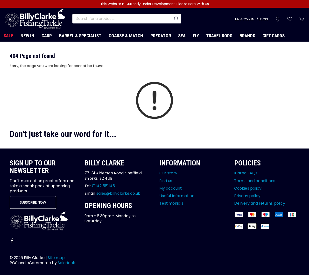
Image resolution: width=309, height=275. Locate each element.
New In (27, 35)
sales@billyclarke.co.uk (118, 193)
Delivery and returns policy (259, 203)
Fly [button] (196, 35)
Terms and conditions (254, 181)
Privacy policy (247, 196)
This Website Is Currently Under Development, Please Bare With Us (154, 4)
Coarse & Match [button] (126, 35)
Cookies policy (247, 188)
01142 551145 (103, 186)
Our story (168, 173)
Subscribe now (33, 202)
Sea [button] (182, 35)
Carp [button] (47, 35)
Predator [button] (160, 35)
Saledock (66, 263)
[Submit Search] (176, 18)
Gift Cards (273, 35)
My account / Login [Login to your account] (251, 19)
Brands (247, 35)
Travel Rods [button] (219, 35)
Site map (56, 257)
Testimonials (171, 203)
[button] (289, 19)
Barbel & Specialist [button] (80, 35)
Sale (8, 35)
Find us (165, 181)
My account (170, 188)
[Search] (126, 18)
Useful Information (176, 196)
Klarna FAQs (245, 173)
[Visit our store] (277, 19)
